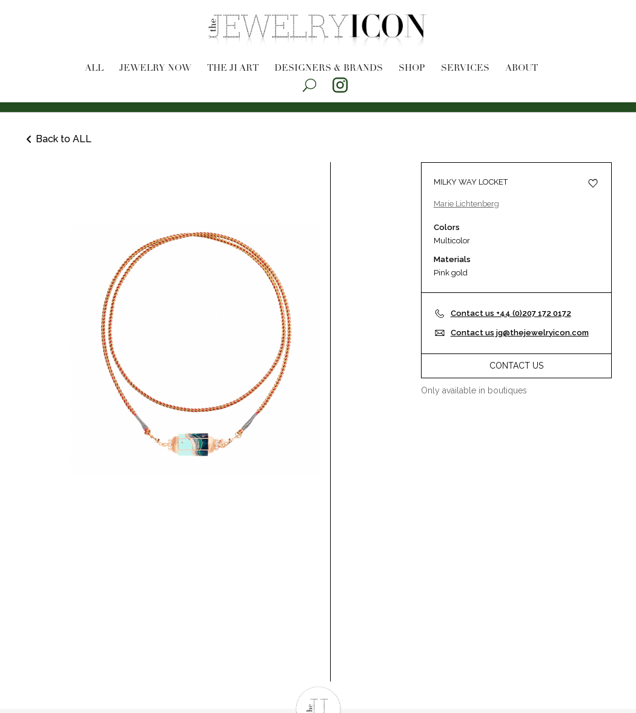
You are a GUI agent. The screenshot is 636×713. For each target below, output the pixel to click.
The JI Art (233, 68)
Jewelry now (155, 68)
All (94, 68)
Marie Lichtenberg (466, 203)
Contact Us (516, 365)
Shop (412, 68)
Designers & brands (328, 68)
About (521, 68)
